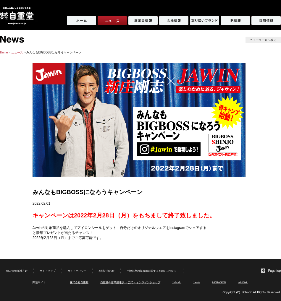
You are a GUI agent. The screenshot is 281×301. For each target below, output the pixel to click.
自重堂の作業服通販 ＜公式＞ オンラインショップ (130, 282)
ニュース (17, 52)
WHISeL (243, 282)
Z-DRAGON (219, 282)
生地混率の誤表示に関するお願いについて (152, 270)
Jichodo (176, 282)
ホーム (81, 20)
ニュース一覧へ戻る (263, 40)
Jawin (196, 282)
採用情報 (266, 20)
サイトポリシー (77, 270)
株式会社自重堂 (79, 282)
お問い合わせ (106, 270)
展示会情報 (143, 20)
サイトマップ (48, 270)
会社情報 (173, 20)
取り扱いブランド (204, 20)
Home (4, 52)
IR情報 (235, 20)
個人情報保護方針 (17, 270)
